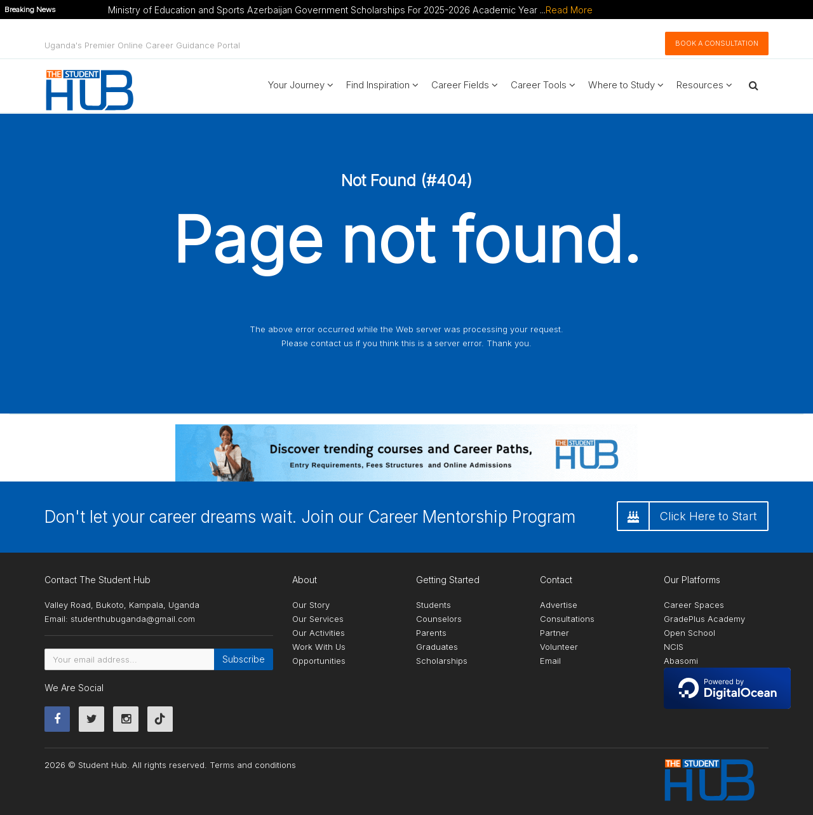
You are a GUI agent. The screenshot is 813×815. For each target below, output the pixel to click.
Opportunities (319, 661)
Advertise (558, 605)
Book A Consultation (716, 43)
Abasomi (681, 661)
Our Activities (318, 633)
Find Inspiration (382, 85)
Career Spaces (694, 605)
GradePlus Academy (704, 619)
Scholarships (441, 661)
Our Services (318, 619)
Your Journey (300, 85)
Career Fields (464, 85)
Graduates (437, 647)
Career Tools (543, 85)
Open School (689, 633)
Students (433, 605)
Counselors (439, 619)
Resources (704, 85)
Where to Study (626, 85)
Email (550, 661)
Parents (431, 633)
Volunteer (559, 647)
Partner (554, 633)
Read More (569, 9)
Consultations (567, 619)
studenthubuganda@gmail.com (133, 619)
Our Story (311, 605)
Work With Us (319, 647)
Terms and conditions (253, 765)
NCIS (673, 647)
